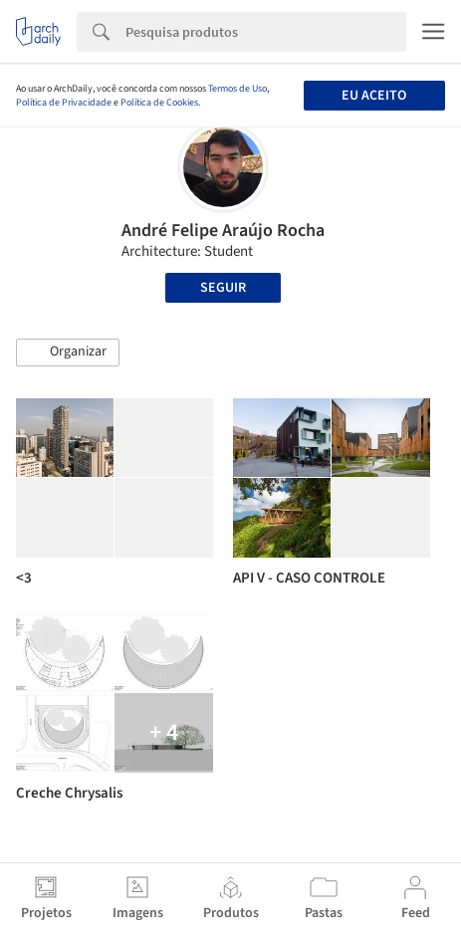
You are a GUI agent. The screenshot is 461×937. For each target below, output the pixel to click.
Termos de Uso (237, 89)
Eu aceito (374, 96)
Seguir (223, 288)
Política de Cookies (159, 103)
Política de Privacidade (64, 103)
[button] (67, 352)
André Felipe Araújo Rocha (223, 230)
